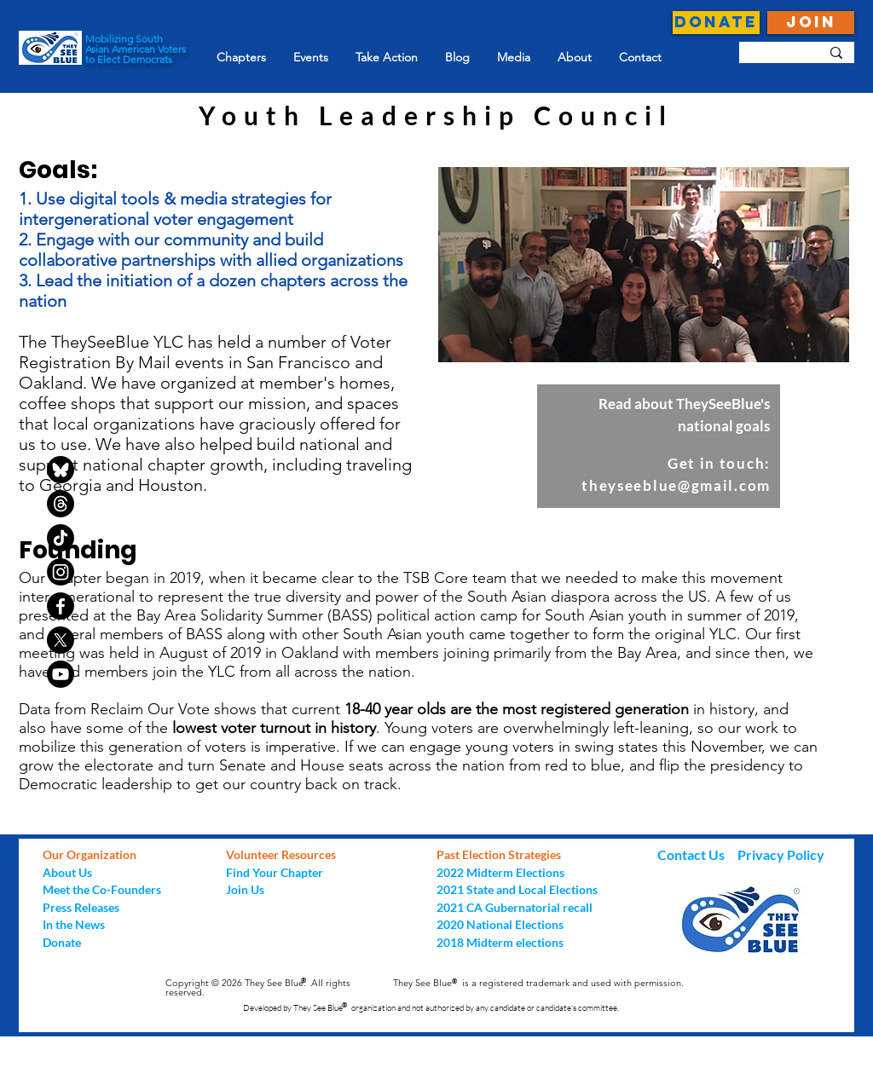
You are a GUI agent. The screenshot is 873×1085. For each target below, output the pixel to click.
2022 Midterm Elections (500, 872)
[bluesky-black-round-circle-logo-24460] (60, 469)
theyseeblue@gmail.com (676, 485)
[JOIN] (810, 22)
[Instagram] (60, 572)
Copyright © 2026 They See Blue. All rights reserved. (257, 987)
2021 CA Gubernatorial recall (514, 907)
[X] (60, 640)
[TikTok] (60, 537)
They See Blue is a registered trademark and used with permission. (538, 983)
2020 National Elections (500, 924)
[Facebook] (60, 606)
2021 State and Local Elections (517, 889)
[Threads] (60, 503)
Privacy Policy (780, 854)
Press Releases (81, 907)
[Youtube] (60, 674)
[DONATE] (716, 22)
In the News (74, 924)
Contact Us (692, 854)
